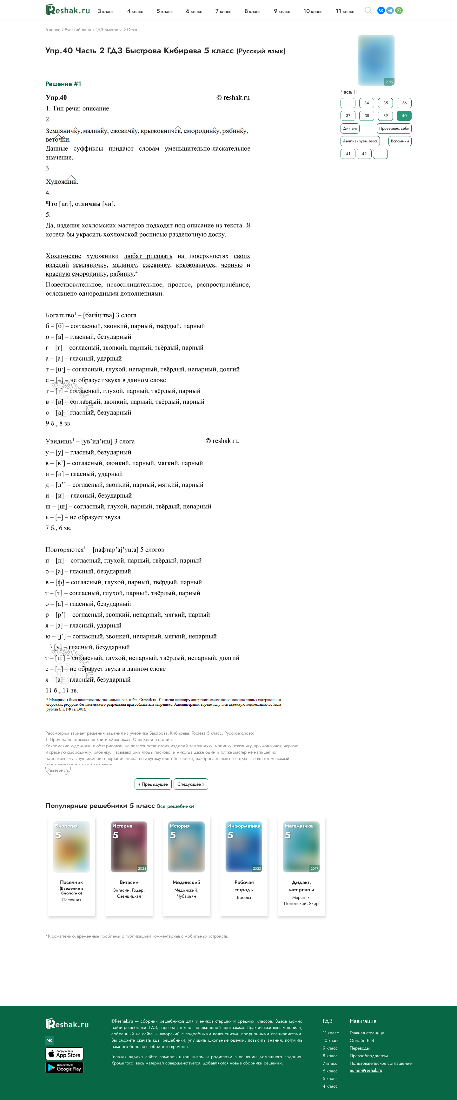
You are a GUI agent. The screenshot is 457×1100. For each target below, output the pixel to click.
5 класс (330, 1078)
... (348, 103)
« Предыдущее (153, 784)
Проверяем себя (394, 128)
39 (385, 116)
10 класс (331, 1040)
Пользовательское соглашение (381, 1063)
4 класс (330, 1086)
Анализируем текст (360, 141)
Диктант (350, 128)
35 (385, 103)
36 (404, 103)
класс (106, 11)
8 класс (330, 1055)
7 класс (330, 1063)
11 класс (331, 1033)
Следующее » (190, 784)
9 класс (330, 1048)
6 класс (330, 1071)
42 (364, 154)
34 (366, 103)
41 (348, 154)
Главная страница (367, 1033)
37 (348, 116)
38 (367, 116)
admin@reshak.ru (366, 1070)
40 (404, 116)
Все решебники (175, 805)
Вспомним (400, 141)
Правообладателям (369, 1055)
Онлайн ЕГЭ (362, 1040)
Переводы (360, 1048)
